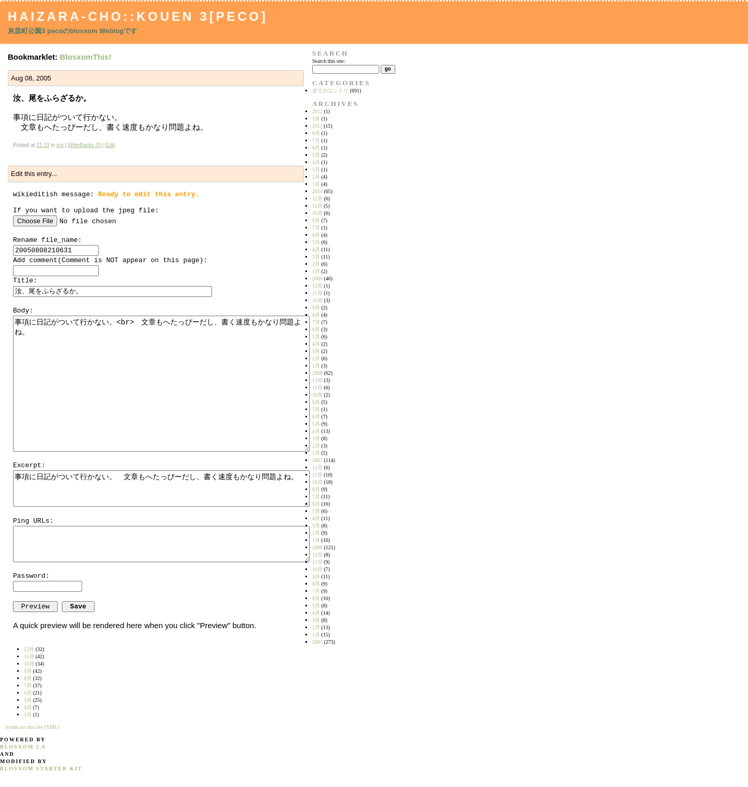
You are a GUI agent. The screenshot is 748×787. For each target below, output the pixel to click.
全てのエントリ (330, 90)
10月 (317, 213)
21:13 (42, 145)
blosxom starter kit (41, 768)
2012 (317, 111)
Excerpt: (29, 465)
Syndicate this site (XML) (32, 727)
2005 (317, 642)
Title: (25, 280)
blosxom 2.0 (23, 747)
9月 (316, 220)
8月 (316, 133)
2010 (317, 191)
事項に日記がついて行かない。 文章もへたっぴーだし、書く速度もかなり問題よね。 (161, 488)
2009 (317, 278)
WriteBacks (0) (84, 145)
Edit (110, 145)
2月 (316, 177)
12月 (317, 198)
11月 (317, 206)
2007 (317, 460)
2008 (317, 373)
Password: (31, 576)
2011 (317, 126)
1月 (316, 184)
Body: (23, 311)
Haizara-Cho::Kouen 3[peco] (138, 16)
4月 (316, 162)
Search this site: (328, 61)
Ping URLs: (33, 521)
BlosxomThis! (85, 56)
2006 (317, 547)
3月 (316, 169)
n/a (59, 145)
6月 (316, 148)
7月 (316, 140)
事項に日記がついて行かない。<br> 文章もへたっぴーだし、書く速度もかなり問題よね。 (161, 384)
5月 (316, 118)
